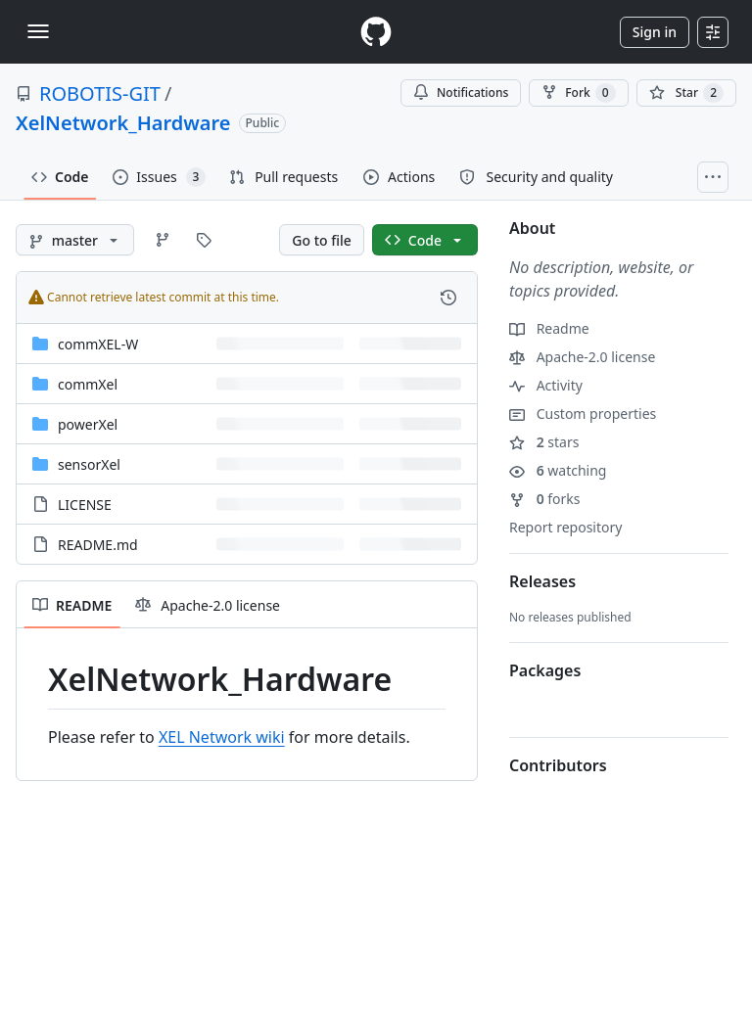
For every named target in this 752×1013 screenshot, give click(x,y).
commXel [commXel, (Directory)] (88, 384)
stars (544, 442)
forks (545, 498)
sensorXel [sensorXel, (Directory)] (89, 464)
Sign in (655, 32)
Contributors (558, 765)
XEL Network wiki (222, 737)
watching (557, 470)
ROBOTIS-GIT (100, 93)
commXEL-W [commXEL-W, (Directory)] (98, 344)
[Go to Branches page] (162, 239)
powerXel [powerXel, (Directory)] (88, 424)
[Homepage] (376, 32)
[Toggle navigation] (38, 31)
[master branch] (75, 239)
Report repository (565, 527)
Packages (545, 670)
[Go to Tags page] (203, 239)
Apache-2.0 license (582, 356)
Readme (549, 328)
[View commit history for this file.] (448, 297)
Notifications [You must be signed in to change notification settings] (460, 92)
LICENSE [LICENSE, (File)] (85, 504)
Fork (578, 93)
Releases (542, 581)
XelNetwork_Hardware (123, 123)
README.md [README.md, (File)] (98, 544)
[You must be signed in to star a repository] (686, 93)
